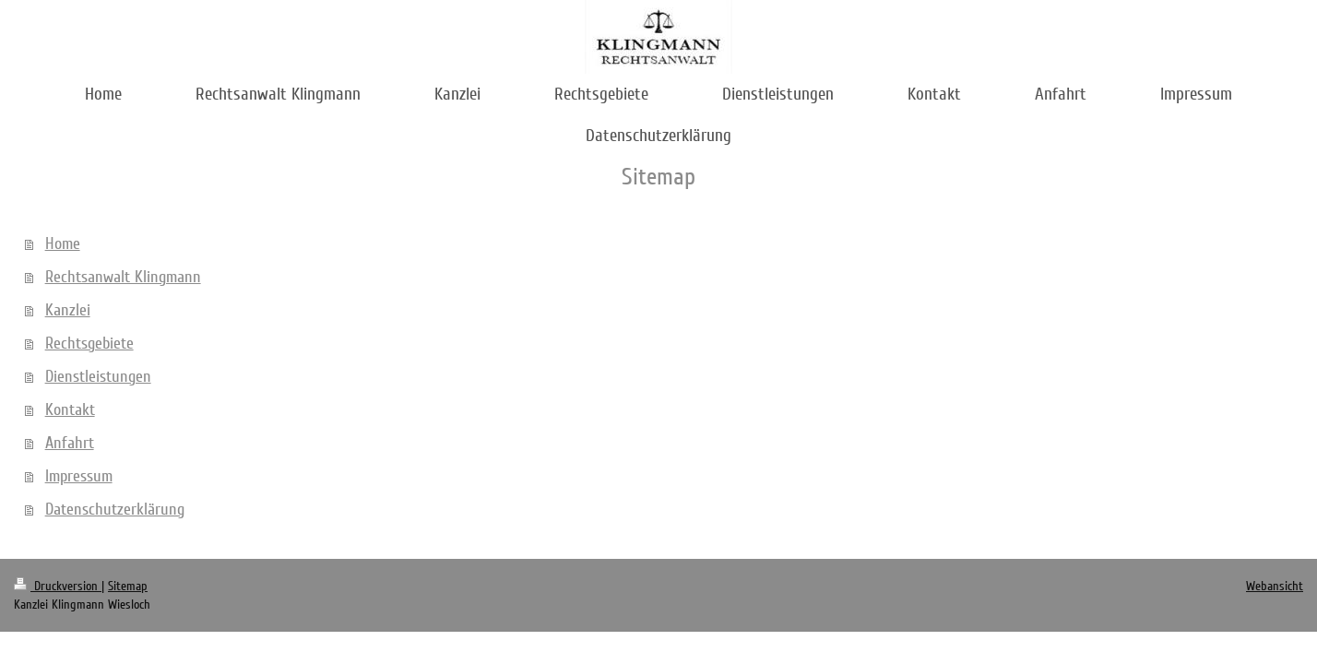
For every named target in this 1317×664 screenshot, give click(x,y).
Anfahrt (69, 443)
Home (62, 243)
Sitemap (128, 586)
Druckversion (57, 586)
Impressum (79, 476)
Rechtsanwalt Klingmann (123, 277)
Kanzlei (67, 310)
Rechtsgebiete (89, 343)
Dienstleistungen (98, 376)
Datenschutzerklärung (114, 509)
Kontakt (70, 409)
